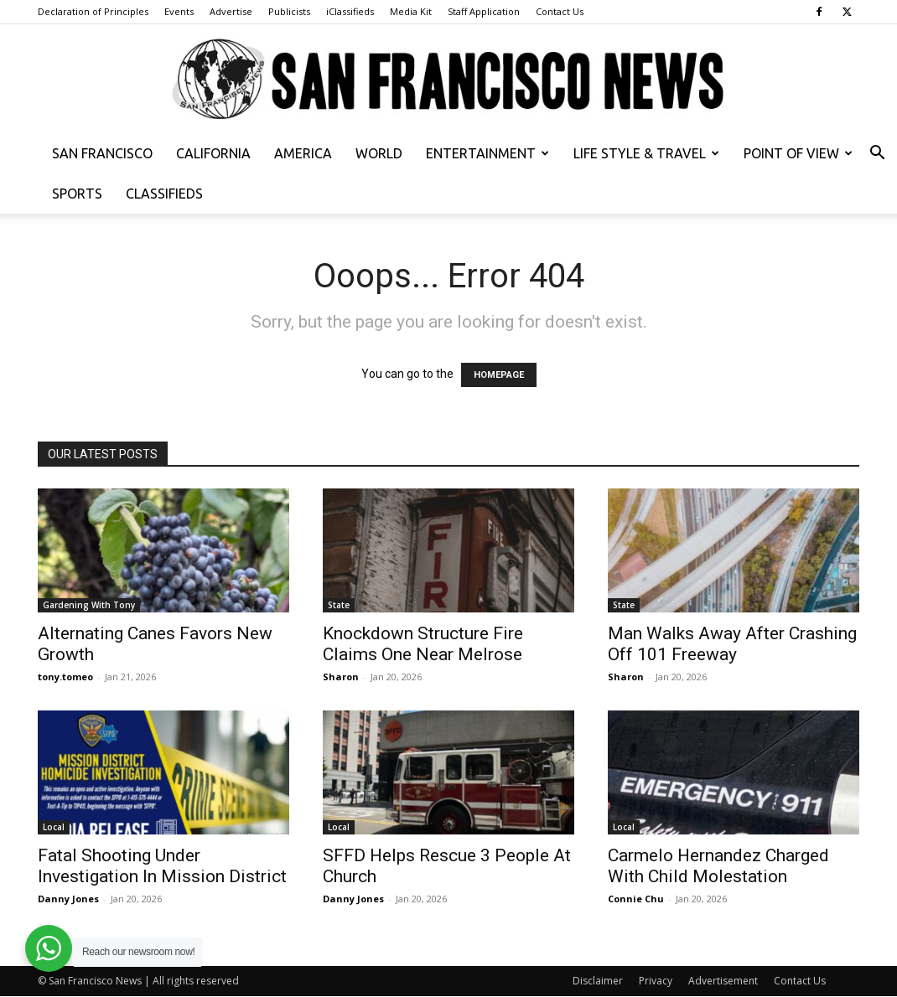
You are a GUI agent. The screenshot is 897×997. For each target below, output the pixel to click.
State (339, 605)
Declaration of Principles (93, 11)
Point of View (798, 153)
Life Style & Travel (646, 153)
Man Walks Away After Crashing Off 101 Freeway (732, 643)
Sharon (341, 676)
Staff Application (484, 11)
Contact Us (559, 11)
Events (179, 11)
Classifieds (164, 193)
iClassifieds (350, 11)
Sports (77, 193)
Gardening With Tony (89, 605)
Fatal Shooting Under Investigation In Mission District (162, 865)
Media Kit (411, 11)
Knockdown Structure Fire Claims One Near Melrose (423, 643)
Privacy (655, 981)
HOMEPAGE (499, 374)
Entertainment (487, 153)
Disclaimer (598, 981)
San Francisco (102, 153)
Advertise (231, 11)
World (378, 153)
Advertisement (723, 981)
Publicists (289, 11)
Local (54, 827)
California (213, 153)
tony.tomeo (65, 676)
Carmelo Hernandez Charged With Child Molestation (718, 865)
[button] (877, 155)
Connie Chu (636, 898)
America (303, 153)
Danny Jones (68, 898)
